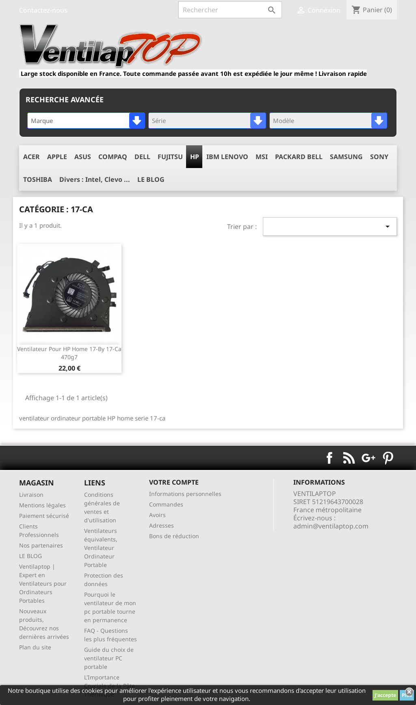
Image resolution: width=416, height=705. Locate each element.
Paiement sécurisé (44, 516)
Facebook (329, 458)
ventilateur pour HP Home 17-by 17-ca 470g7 (69, 353)
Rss (349, 458)
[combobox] (86, 120)
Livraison (31, 494)
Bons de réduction (174, 536)
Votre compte (174, 482)
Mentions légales (42, 505)
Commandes (166, 504)
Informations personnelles (185, 494)
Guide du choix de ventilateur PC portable (109, 658)
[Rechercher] (230, 9)
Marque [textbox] (42, 120)
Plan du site (35, 647)
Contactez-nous (43, 10)
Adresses (161, 525)
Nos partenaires (41, 545)
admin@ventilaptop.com (330, 526)
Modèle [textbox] (283, 120)
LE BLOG (30, 556)
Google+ (368, 458)
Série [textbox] (159, 120)
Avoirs (157, 515)
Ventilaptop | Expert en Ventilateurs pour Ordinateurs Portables (43, 583)
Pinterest (388, 458)
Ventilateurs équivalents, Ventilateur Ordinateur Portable (100, 548)
